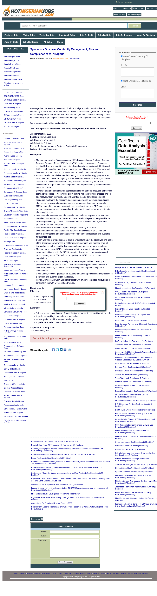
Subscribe (80, 304)
